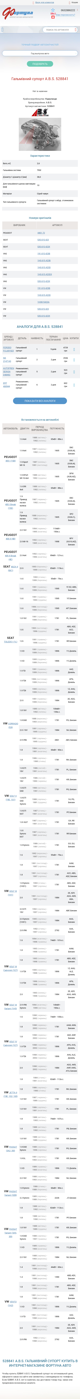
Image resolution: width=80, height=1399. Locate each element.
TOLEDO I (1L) (10, 641)
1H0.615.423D (44, 267)
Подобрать (40, 64)
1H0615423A (43, 302)
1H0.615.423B (44, 260)
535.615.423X (43, 246)
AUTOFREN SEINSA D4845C (8, 371)
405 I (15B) (11, 460)
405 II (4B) (10, 538)
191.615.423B (43, 253)
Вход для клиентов (44, 2)
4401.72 (41, 232)
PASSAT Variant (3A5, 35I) (11, 1233)
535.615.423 (43, 239)
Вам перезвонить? (65, 14)
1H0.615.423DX (44, 274)
